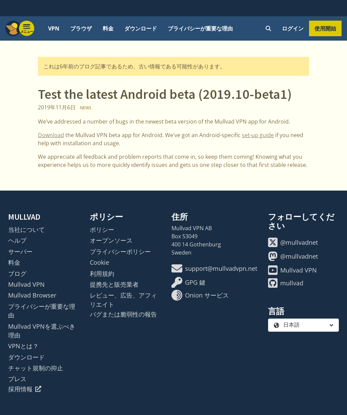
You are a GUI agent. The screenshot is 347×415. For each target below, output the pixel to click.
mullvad (285, 283)
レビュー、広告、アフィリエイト (123, 299)
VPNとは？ (23, 346)
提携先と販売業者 (114, 284)
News (85, 108)
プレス (17, 379)
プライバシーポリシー (120, 251)
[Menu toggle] (27, 28)
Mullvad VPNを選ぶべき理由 (41, 330)
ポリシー (102, 229)
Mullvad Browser (32, 295)
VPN (53, 28)
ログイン (293, 28)
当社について (26, 229)
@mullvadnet (293, 242)
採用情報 (24, 389)
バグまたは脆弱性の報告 (123, 314)
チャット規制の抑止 (35, 368)
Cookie (99, 262)
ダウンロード (140, 28)
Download (51, 135)
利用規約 (102, 273)
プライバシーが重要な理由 (200, 28)
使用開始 (325, 28)
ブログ (17, 273)
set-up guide (258, 135)
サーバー (20, 251)
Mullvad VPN (26, 284)
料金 (108, 28)
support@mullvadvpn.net (214, 268)
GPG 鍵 (188, 282)
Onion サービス (200, 295)
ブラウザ (81, 28)
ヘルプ (17, 240)
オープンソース (111, 240)
